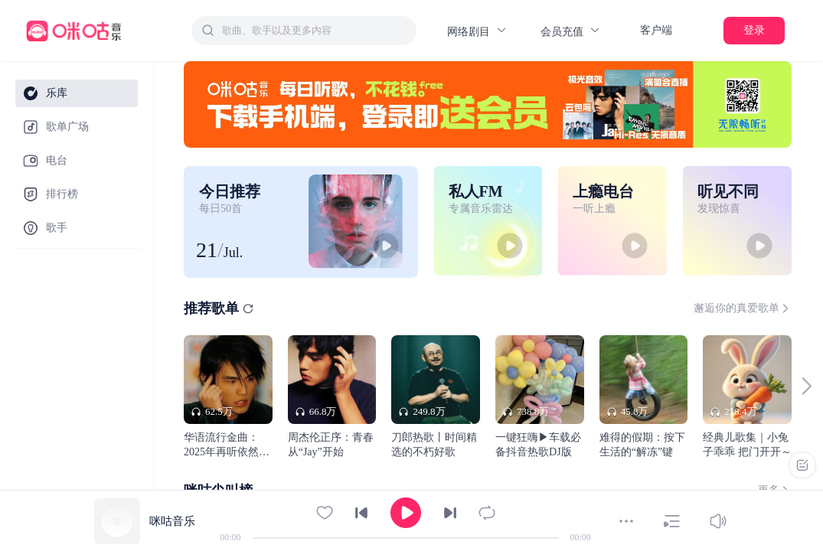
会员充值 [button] (571, 30)
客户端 (656, 30)
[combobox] (303, 30)
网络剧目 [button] (477, 30)
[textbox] (314, 30)
